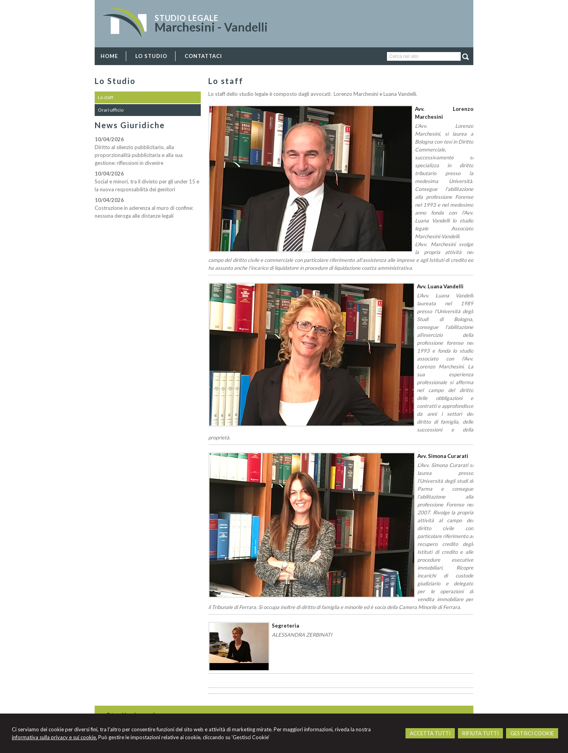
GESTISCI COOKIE (532, 733)
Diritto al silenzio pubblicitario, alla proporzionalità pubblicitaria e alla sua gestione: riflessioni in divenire (139, 155)
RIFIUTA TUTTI (480, 733)
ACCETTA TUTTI (430, 733)
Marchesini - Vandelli (211, 27)
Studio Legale (187, 17)
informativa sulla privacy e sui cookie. (54, 737)
